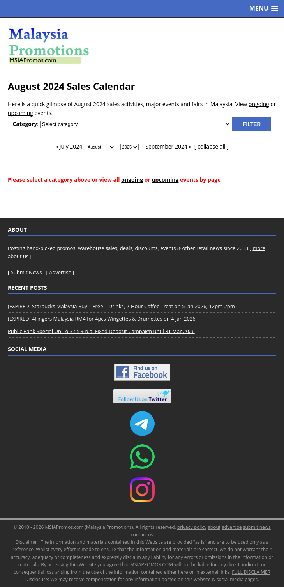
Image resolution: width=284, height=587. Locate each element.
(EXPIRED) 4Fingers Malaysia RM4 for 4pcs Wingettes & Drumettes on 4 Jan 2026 (102, 318)
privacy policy (191, 527)
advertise (232, 527)
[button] (263, 8)
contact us (142, 534)
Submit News (26, 272)
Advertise (60, 272)
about (214, 527)
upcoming (20, 113)
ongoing (259, 104)
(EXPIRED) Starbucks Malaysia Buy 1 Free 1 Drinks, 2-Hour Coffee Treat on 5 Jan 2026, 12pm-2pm (121, 306)
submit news (257, 527)
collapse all (212, 146)
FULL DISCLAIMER (251, 572)
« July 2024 (69, 146)
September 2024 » (169, 146)
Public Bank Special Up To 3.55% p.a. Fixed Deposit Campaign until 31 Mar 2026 (101, 331)
